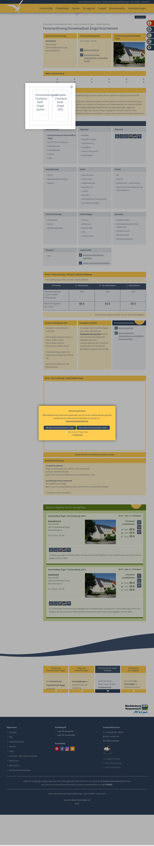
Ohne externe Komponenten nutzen (93, 427)
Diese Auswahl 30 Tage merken (78, 432)
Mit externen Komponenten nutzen (60, 427)
